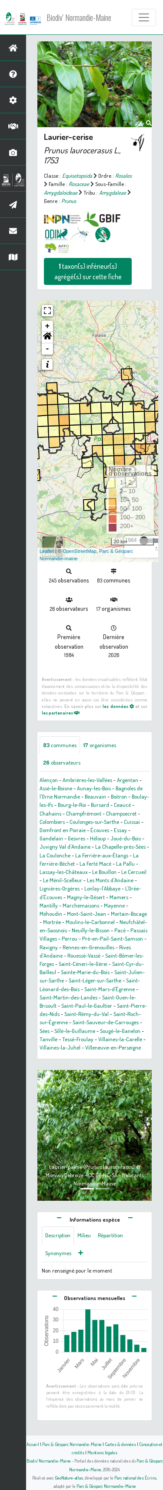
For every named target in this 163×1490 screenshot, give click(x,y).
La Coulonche (55, 855)
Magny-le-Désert (86, 897)
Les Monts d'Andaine (110, 880)
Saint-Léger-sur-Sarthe (95, 980)
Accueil (33, 1444)
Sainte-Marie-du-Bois (85, 971)
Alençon (49, 779)
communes (60, 745)
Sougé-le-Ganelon (120, 1030)
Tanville (48, 1039)
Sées (45, 1030)
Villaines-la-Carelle (120, 1039)
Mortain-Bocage (129, 913)
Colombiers (52, 821)
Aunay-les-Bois (94, 788)
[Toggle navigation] (144, 17)
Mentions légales (102, 1452)
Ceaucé (122, 804)
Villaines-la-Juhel (60, 1047)
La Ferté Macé (95, 863)
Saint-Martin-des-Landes (68, 997)
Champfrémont (83, 813)
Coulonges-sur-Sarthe (94, 821)
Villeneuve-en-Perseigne (113, 1047)
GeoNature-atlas (69, 1477)
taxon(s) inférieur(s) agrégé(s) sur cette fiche (88, 271)
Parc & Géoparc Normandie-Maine (72, 1444)
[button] (47, 337)
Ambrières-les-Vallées (87, 779)
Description (57, 1235)
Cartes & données (120, 1444)
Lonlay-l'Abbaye (102, 888)
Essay (120, 829)
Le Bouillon (104, 871)
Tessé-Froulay (77, 1039)
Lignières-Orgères (60, 888)
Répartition (110, 1235)
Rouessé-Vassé (83, 955)
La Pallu (125, 863)
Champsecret (121, 813)
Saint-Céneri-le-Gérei (83, 963)
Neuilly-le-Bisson (91, 930)
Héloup (98, 838)
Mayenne (114, 905)
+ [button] (47, 326)
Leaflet (47, 551)
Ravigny (49, 947)
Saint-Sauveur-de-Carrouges (106, 1022)
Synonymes (58, 1253)
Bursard (100, 804)
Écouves (99, 829)
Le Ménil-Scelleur (62, 880)
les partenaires (61, 712)
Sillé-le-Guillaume (74, 1030)
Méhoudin (51, 913)
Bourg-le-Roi (72, 804)
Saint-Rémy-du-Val (86, 1013)
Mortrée (52, 921)
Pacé (120, 930)
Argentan (127, 779)
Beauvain (95, 796)
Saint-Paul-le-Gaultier (86, 1005)
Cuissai (132, 821)
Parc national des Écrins (135, 1477)
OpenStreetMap (79, 551)
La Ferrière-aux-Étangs (101, 855)
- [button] (47, 349)
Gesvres (76, 838)
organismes (99, 745)
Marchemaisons (81, 905)
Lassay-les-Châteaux (63, 871)
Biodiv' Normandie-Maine (79, 17)
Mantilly (49, 905)
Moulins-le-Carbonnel (90, 921)
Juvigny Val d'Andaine (65, 846)
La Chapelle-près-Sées (120, 846)
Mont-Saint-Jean (86, 913)
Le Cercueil (133, 871)
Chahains (50, 813)
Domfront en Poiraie (63, 829)
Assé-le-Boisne (56, 788)
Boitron (119, 796)
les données (118, 706)
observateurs (61, 762)
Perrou (69, 938)
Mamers (119, 897)
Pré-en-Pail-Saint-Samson (112, 938)
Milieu (84, 1235)
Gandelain (51, 838)
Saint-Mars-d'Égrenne (109, 988)
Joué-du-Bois (125, 838)
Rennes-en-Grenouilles (88, 947)
